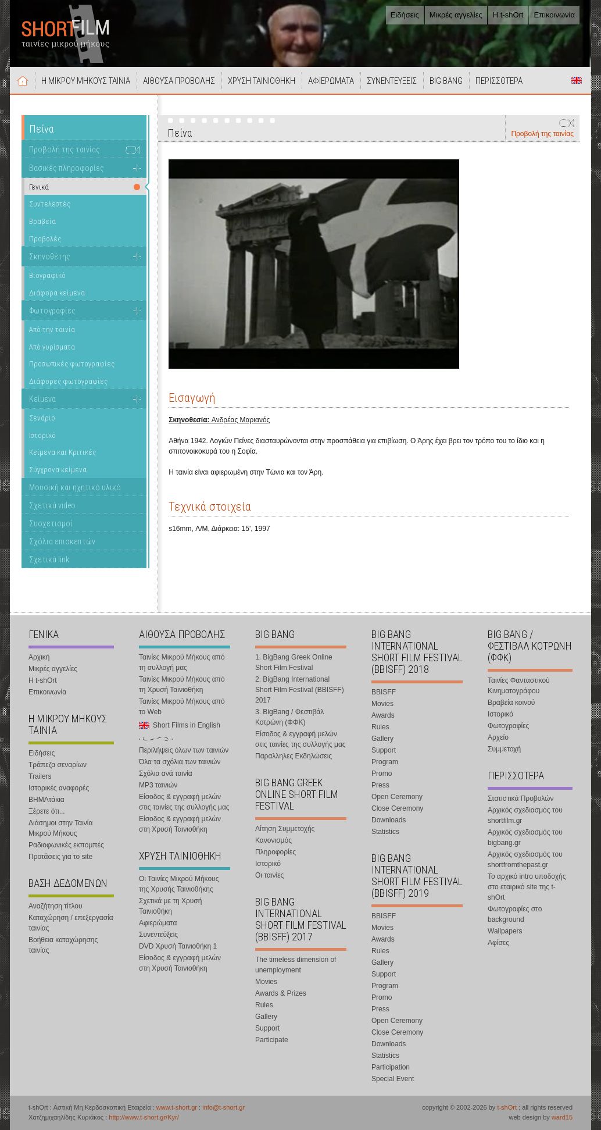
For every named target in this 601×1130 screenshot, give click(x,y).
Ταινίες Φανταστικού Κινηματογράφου (519, 685)
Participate (271, 1040)
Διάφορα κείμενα (57, 292)
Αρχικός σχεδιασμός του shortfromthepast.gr (525, 859)
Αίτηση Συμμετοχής (284, 829)
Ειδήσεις (405, 14)
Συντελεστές (49, 203)
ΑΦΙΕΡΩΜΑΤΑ (331, 81)
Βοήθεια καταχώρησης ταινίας (63, 945)
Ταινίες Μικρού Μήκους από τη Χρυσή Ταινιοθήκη (182, 684)
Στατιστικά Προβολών (520, 798)
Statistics (385, 832)
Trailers (40, 776)
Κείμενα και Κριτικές (62, 452)
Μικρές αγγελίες (456, 14)
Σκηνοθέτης (49, 256)
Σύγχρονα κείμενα (58, 469)
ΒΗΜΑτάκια (46, 800)
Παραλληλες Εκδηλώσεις (293, 756)
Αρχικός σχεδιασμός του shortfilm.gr (525, 815)
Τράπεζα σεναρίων (57, 765)
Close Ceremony (397, 808)
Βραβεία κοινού (511, 702)
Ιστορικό (42, 435)
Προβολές (45, 238)
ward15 (562, 1117)
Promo (381, 773)
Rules (264, 1005)
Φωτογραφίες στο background (515, 914)
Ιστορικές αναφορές (58, 788)
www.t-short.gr (176, 1107)
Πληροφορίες (275, 852)
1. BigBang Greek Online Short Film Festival (293, 662)
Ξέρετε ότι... (46, 811)
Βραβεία (42, 221)
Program (384, 762)
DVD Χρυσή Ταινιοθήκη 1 (178, 946)
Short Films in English (576, 80)
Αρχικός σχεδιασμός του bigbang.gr (525, 837)
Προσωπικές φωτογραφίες (72, 363)
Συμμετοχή (504, 749)
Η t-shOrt (508, 14)
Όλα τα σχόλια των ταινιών (179, 762)
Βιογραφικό (47, 275)
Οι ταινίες (269, 875)
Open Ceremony (397, 797)
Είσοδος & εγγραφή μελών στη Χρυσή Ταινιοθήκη (180, 824)
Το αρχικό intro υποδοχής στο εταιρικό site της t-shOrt (527, 886)
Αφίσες (498, 943)
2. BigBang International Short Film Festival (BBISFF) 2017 (299, 689)
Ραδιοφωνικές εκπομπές (66, 845)
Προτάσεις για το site (60, 857)
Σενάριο (42, 417)
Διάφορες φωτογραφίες (68, 381)
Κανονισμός (273, 840)
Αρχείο (498, 737)
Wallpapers (505, 931)
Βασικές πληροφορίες (66, 168)
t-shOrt (507, 1107)
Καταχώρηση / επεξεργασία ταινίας (70, 923)
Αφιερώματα (158, 923)
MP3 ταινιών (158, 785)
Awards (383, 715)
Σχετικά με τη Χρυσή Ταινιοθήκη (170, 906)
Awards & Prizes (280, 993)
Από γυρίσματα (52, 347)
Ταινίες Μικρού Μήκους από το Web (182, 706)
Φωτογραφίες (52, 310)
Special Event (392, 1079)
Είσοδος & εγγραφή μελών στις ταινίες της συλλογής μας (184, 802)
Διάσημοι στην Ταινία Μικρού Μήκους (60, 828)
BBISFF (383, 692)
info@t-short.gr (223, 1107)
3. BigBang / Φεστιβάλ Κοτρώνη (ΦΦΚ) (289, 717)
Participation (390, 1067)
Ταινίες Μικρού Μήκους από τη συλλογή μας (182, 662)
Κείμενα (42, 399)
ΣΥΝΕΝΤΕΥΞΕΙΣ (392, 81)
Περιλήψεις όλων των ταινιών (183, 750)
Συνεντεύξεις (158, 935)
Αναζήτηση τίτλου (55, 906)
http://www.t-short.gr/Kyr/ (143, 1117)
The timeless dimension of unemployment (295, 965)
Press (380, 785)
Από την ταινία (52, 329)
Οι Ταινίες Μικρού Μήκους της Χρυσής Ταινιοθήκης (179, 884)
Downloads (388, 820)
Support (267, 1028)
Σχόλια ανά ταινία (165, 773)
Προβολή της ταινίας (542, 134)
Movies (266, 982)
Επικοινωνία (554, 14)
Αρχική (22, 80)
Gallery (266, 1017)
